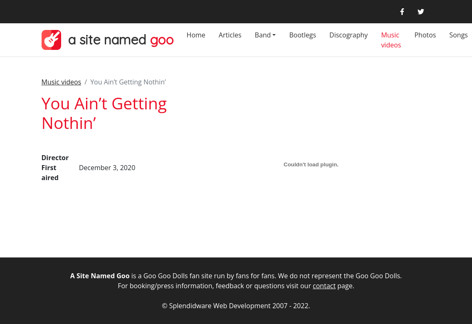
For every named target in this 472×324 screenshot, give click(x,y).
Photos (425, 35)
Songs (458, 35)
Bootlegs (302, 35)
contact (324, 285)
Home (196, 35)
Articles (230, 35)
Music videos (391, 39)
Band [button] (263, 35)
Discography (348, 35)
